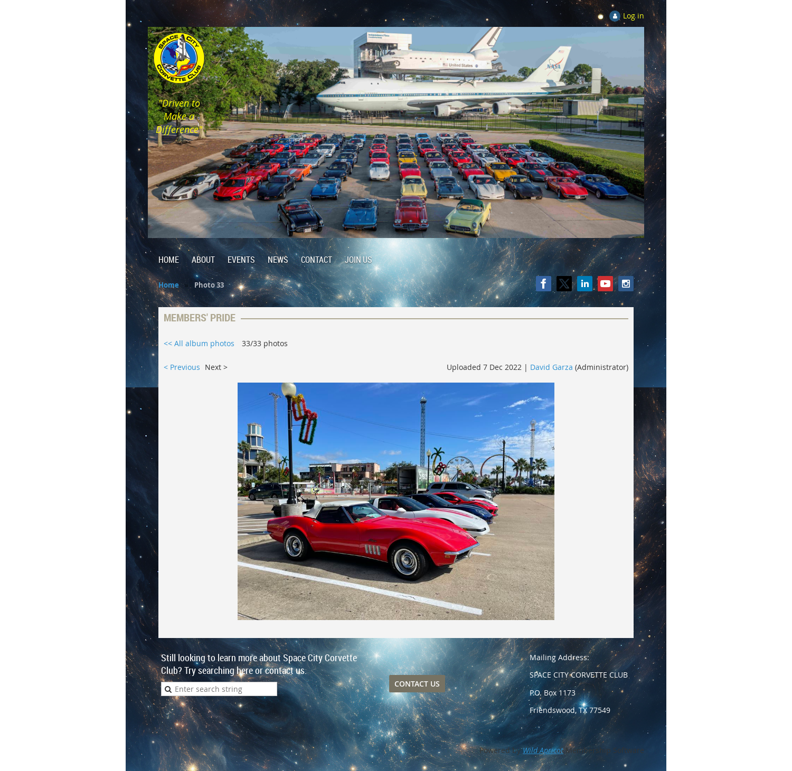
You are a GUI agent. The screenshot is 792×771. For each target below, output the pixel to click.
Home (168, 285)
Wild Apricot (543, 750)
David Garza (551, 367)
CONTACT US (417, 684)
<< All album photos (199, 343)
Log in (633, 16)
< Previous (182, 367)
